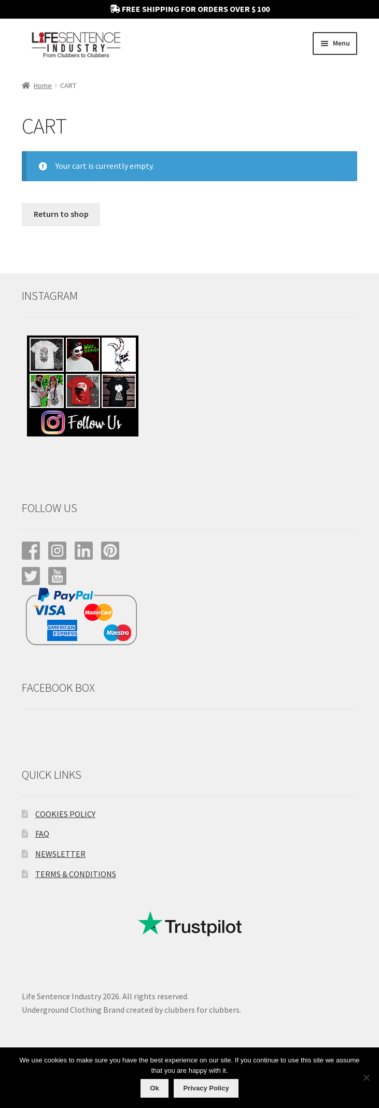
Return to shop (61, 214)
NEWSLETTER (60, 854)
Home (43, 85)
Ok (154, 1088)
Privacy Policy (206, 1088)
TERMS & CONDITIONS (75, 874)
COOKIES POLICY (65, 814)
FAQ (42, 833)
